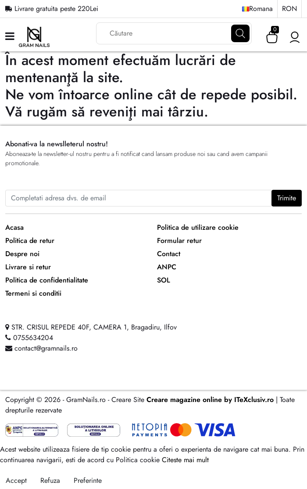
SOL (163, 280)
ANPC (166, 267)
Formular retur (179, 240)
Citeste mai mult (185, 460)
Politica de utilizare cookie (198, 227)
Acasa (14, 227)
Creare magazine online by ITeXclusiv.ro (210, 400)
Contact (168, 254)
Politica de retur (29, 240)
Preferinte (88, 480)
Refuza (50, 480)
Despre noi (22, 254)
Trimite (286, 198)
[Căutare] (240, 33)
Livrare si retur (28, 267)
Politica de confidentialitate (46, 280)
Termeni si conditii (33, 293)
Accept (16, 480)
